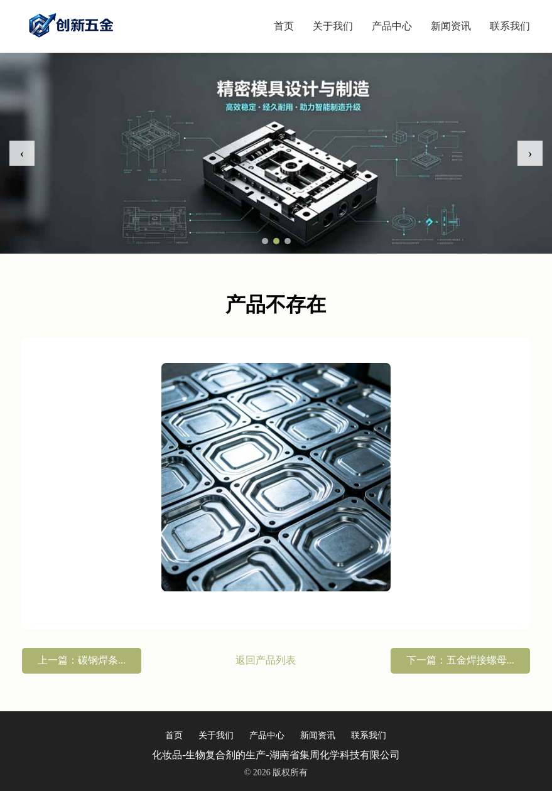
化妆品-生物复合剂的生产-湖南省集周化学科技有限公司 (276, 755)
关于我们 (333, 26)
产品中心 (392, 26)
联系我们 (510, 26)
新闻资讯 (451, 26)
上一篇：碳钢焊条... (82, 660)
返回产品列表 (265, 660)
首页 (284, 26)
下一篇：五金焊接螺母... (460, 660)
